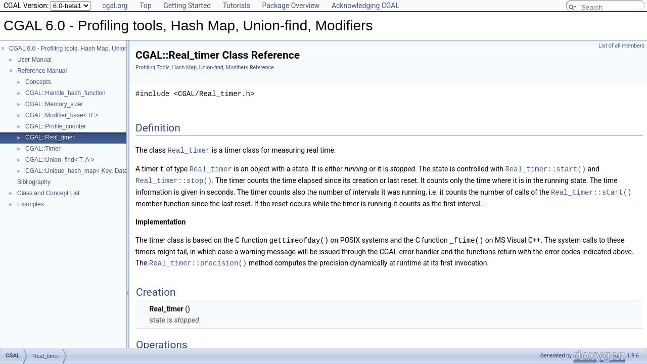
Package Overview (290, 6)
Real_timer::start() (545, 168)
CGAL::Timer (43, 148)
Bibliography (34, 182)
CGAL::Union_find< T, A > (60, 159)
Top (146, 6)
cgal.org (114, 6)
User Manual (34, 59)
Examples (30, 204)
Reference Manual (42, 70)
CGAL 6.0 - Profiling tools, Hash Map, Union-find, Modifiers (88, 48)
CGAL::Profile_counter (55, 126)
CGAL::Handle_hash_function (65, 93)
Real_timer (188, 150)
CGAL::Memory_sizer (54, 104)
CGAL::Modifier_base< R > (61, 115)
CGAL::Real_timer (49, 137)
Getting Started (187, 6)
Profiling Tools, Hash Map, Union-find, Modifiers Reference (204, 67)
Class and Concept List (48, 193)
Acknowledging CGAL (365, 6)
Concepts (38, 81)
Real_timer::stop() (173, 179)
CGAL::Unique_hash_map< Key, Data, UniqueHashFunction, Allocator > (122, 170)
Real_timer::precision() (198, 260)
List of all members (621, 45)
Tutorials (236, 6)
